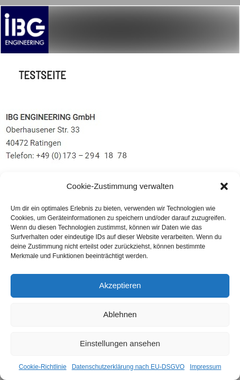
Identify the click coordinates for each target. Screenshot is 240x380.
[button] (224, 186)
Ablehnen (119, 314)
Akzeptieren (120, 285)
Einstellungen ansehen (120, 343)
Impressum (205, 366)
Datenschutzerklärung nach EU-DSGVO (128, 366)
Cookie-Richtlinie (43, 366)
